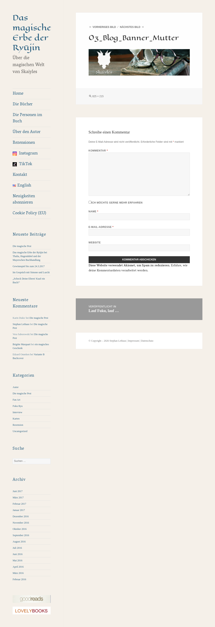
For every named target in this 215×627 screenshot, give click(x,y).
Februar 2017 (19, 503)
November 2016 (21, 522)
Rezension (18, 424)
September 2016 (21, 535)
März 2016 (18, 573)
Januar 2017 (19, 510)
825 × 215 (98, 96)
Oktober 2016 (19, 529)
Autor (15, 387)
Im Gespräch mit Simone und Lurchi (31, 272)
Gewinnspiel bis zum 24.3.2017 (29, 266)
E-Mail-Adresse (101, 227)
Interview (17, 412)
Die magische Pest (22, 246)
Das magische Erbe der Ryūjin (32, 33)
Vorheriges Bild (104, 27)
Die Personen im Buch (27, 118)
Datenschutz (147, 340)
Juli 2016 (17, 547)
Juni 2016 (17, 554)
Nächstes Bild (130, 27)
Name (93, 211)
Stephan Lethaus (21, 324)
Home (18, 94)
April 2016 (18, 566)
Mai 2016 (17, 560)
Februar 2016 (19, 579)
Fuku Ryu (17, 406)
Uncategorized (20, 431)
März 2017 (18, 497)
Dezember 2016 (21, 516)
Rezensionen (24, 143)
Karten (16, 418)
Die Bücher (23, 104)
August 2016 (19, 541)
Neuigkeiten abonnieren (24, 199)
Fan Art (16, 399)
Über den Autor (27, 132)
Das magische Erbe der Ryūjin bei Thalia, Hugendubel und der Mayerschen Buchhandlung (30, 256)
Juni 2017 (17, 491)
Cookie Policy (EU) (29, 213)
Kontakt (20, 175)
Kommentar (98, 150)
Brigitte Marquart (21, 344)
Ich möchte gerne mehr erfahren (116, 202)
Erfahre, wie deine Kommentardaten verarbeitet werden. (138, 268)
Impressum (133, 340)
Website (95, 242)
